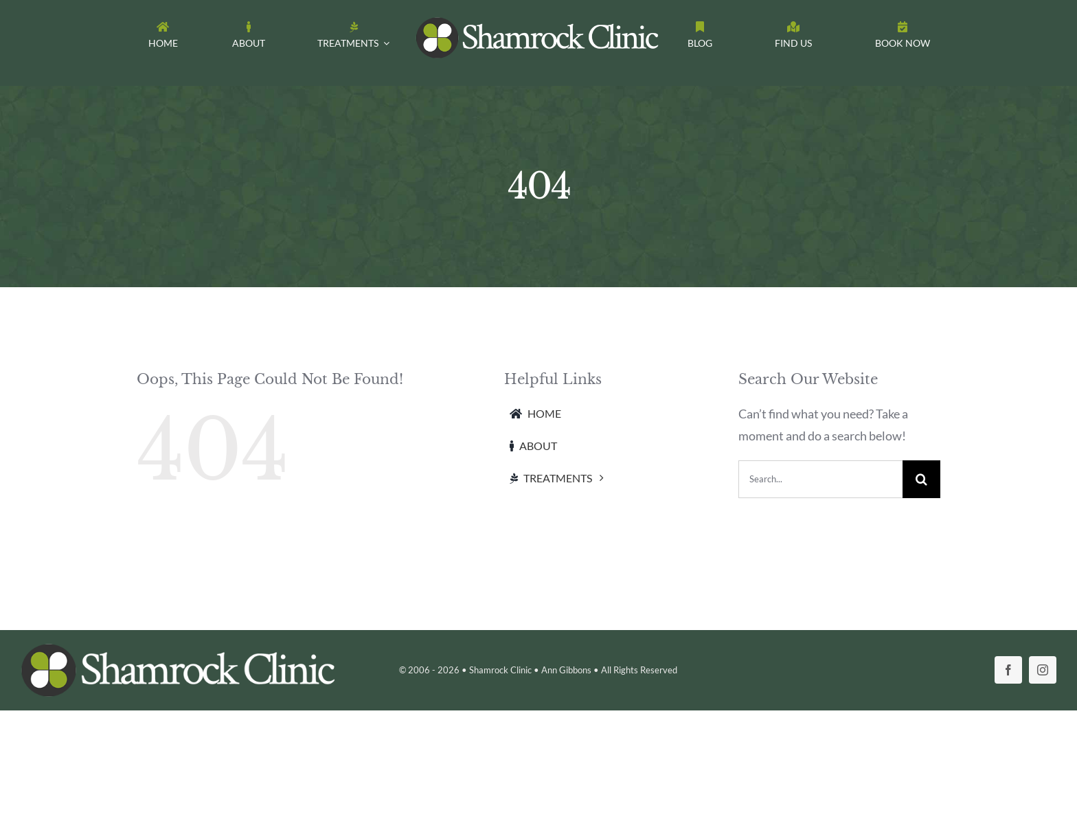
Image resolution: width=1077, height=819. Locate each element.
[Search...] (820, 479)
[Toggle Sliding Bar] (902, 37)
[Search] (921, 479)
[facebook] (1008, 670)
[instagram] (1042, 670)
